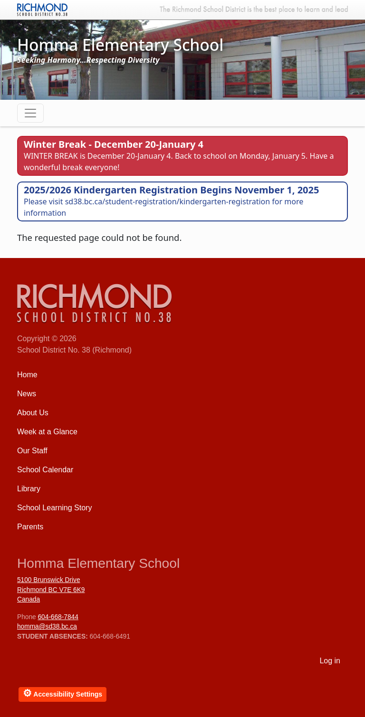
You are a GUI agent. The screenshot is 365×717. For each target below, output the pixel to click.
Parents (30, 527)
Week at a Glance (47, 432)
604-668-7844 (58, 617)
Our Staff (32, 451)
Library (28, 489)
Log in (329, 661)
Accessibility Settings (62, 693)
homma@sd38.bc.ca (47, 626)
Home (27, 375)
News (26, 394)
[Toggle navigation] (30, 113)
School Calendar (45, 470)
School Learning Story (54, 508)
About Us (32, 413)
